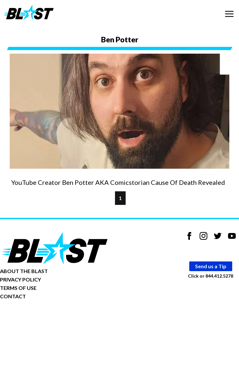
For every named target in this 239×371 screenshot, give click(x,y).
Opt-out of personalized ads (31, 316)
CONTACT (13, 296)
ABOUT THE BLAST (24, 271)
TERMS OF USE (18, 288)
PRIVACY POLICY (20, 279)
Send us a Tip (210, 266)
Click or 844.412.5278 (210, 276)
